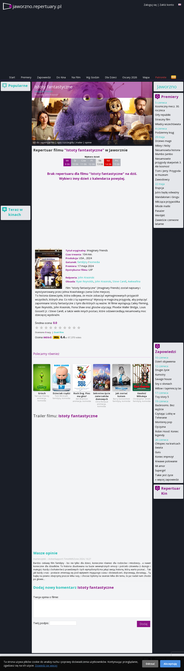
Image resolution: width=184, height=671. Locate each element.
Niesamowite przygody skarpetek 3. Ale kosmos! (168, 162)
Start (12, 77)
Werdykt (160, 215)
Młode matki (162, 206)
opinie (88, 142)
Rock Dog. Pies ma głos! (81, 395)
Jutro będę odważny (167, 192)
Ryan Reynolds (84, 281)
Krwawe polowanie (166, 461)
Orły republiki (163, 114)
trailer (79, 142)
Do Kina (61, 77)
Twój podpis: (41, 623)
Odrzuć (150, 663)
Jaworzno (167, 86)
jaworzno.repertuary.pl (37, 6)
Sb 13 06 (100, 162)
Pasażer (159, 210)
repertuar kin (47, 142)
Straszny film (162, 119)
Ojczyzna (160, 426)
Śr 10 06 (75, 162)
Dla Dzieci (111, 77)
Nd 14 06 (108, 162)
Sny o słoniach (163, 383)
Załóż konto (167, 4)
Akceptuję (170, 663)
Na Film (76, 77)
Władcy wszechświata (168, 124)
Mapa (146, 77)
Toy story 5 (162, 396)
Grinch (42, 393)
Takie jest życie (164, 475)
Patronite (160, 77)
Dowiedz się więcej (46, 665)
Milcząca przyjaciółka (167, 201)
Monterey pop (163, 422)
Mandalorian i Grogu (167, 197)
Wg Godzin (92, 77)
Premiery (26, 77)
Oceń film (59, 332)
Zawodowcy (162, 179)
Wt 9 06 (67, 162)
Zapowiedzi (44, 77)
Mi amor (160, 466)
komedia (94, 262)
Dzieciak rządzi (61, 393)
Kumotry (160, 374)
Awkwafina (134, 281)
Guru (158, 452)
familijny (82, 262)
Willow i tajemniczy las (168, 388)
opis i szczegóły (65, 142)
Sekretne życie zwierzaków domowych (101, 396)
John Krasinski (51, 94)
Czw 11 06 (83, 162)
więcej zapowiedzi (168, 479)
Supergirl (160, 470)
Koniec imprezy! (164, 456)
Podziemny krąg (164, 132)
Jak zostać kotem (121, 395)
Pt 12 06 (92, 162)
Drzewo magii (163, 141)
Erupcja (159, 188)
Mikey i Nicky (162, 145)
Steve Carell (119, 281)
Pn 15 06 (116, 162)
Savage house (163, 379)
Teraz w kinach (15, 212)
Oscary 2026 (129, 77)
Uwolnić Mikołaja (142, 395)
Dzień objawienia (165, 361)
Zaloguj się (150, 4)
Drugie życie (162, 370)
